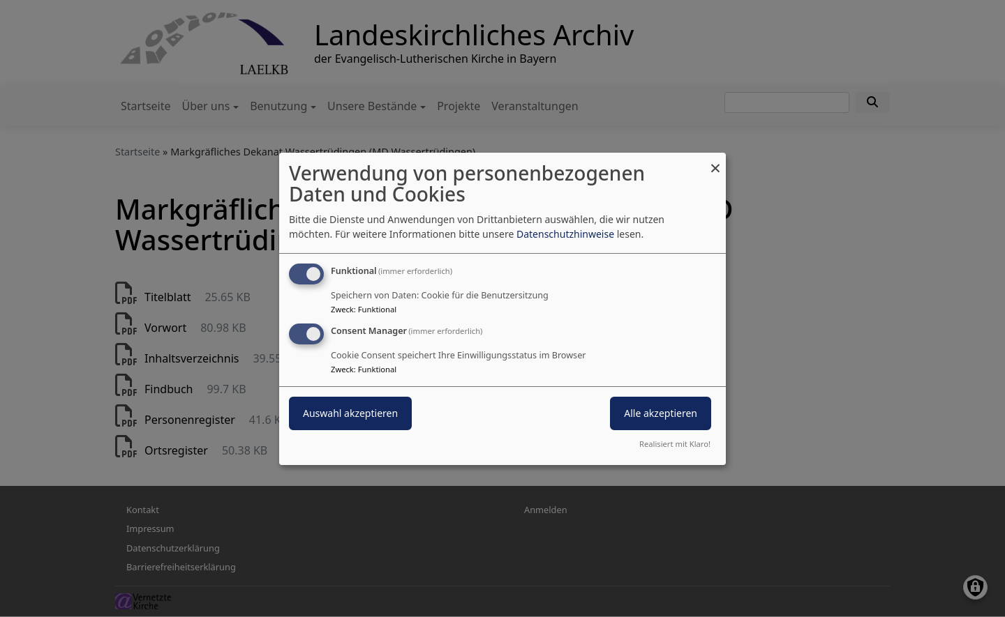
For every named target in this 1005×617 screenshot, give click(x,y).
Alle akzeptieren (660, 413)
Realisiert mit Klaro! (674, 444)
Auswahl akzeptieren (350, 413)
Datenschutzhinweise (565, 234)
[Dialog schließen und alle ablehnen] (715, 160)
